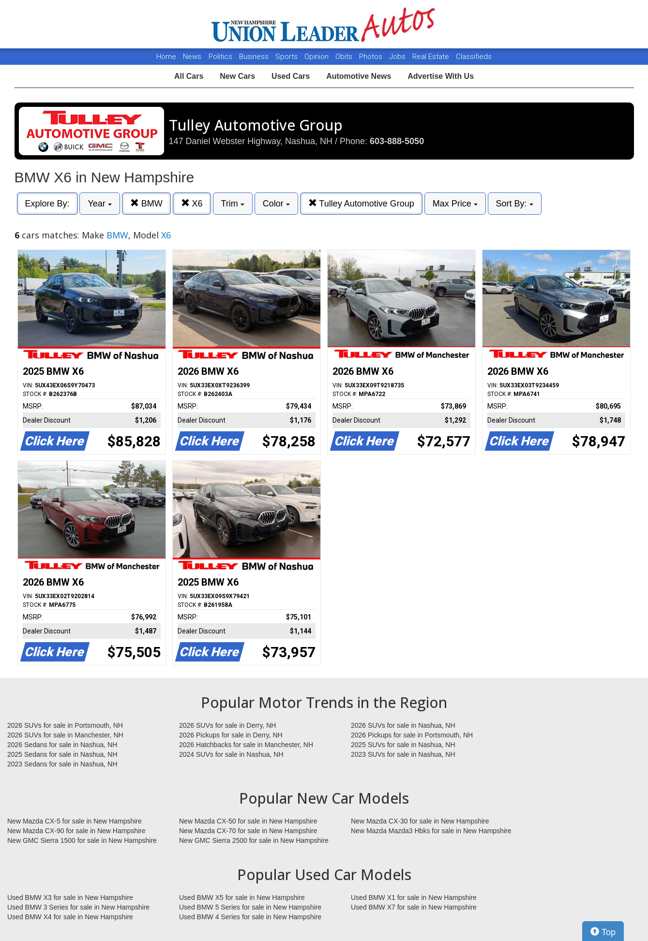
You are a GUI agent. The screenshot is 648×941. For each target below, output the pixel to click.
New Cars (237, 76)
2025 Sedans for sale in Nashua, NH (62, 754)
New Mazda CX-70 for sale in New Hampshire (248, 831)
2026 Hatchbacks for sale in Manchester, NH (246, 745)
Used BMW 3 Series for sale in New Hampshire (78, 907)
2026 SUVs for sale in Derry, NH (227, 725)
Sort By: (514, 203)
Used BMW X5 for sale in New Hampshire (242, 897)
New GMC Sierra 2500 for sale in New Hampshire (254, 840)
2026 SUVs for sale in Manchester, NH (65, 735)
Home (166, 56)
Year (99, 203)
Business (255, 56)
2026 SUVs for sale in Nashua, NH (403, 725)
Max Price (455, 203)
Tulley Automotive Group (361, 203)
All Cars (188, 76)
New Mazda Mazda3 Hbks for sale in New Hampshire (431, 831)
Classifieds (474, 56)
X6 (192, 203)
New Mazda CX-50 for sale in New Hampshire (248, 821)
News (192, 56)
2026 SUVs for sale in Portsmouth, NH (65, 725)
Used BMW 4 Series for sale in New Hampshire (250, 917)
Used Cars (290, 76)
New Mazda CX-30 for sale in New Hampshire (420, 821)
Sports (287, 56)
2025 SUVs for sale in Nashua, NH (403, 745)
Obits (344, 56)
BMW (146, 203)
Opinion (317, 56)
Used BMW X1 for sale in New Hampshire (414, 897)
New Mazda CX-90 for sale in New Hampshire (76, 831)
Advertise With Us (440, 76)
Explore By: (47, 203)
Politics (220, 56)
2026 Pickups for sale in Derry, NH (231, 735)
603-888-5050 (397, 141)
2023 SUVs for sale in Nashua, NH (403, 754)
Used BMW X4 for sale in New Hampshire (70, 917)
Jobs (398, 56)
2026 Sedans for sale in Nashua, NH (62, 745)
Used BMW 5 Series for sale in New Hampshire (250, 907)
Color (276, 203)
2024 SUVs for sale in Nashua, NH (231, 754)
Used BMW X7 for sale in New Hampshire (414, 907)
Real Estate (431, 56)
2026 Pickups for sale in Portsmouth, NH (412, 735)
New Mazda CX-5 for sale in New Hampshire (74, 821)
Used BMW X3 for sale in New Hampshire (70, 897)
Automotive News (358, 76)
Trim (232, 203)
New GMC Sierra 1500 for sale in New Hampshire (82, 840)
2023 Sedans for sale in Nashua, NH (62, 764)
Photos (371, 56)
